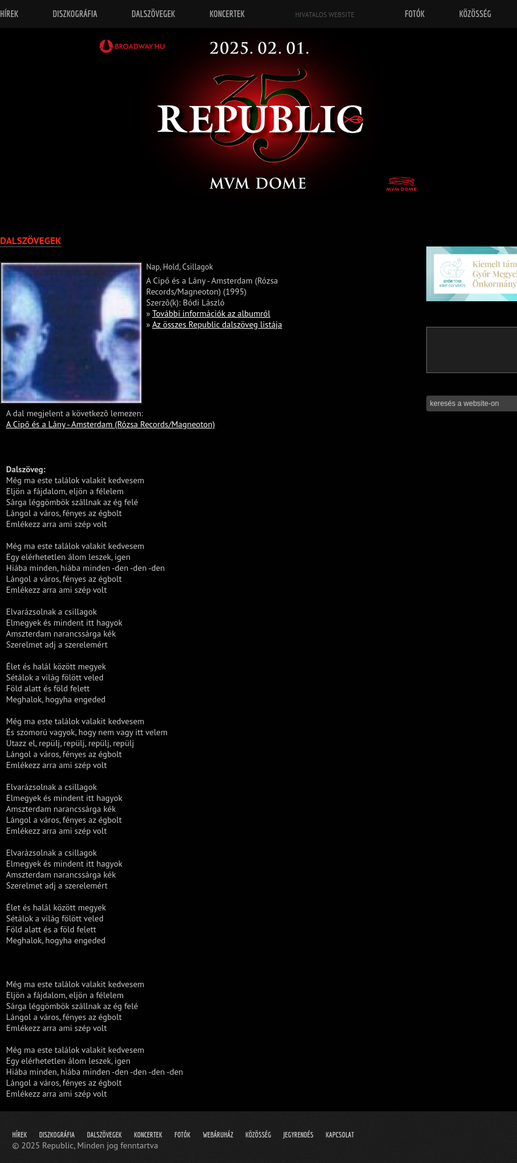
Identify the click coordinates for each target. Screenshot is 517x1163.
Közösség (258, 1135)
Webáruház (218, 1135)
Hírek (19, 1135)
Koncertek (148, 1135)
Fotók (183, 1135)
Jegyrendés (298, 1135)
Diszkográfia (57, 1135)
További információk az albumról (211, 313)
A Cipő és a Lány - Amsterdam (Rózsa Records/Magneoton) (110, 424)
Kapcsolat (340, 1135)
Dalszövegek (104, 1135)
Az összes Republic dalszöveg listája (217, 324)
